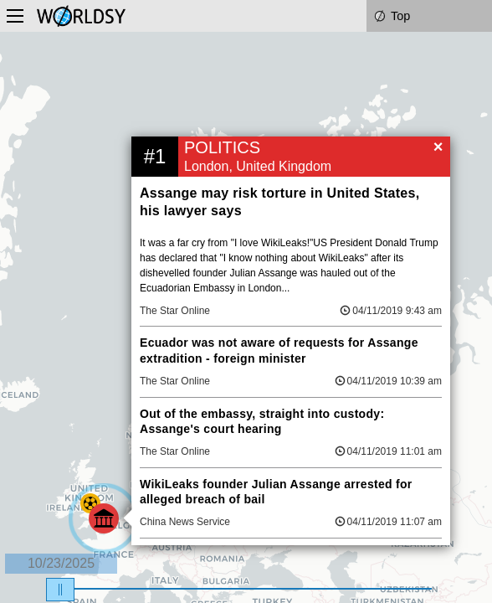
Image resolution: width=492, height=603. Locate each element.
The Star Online (175, 311)
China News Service (185, 522)
